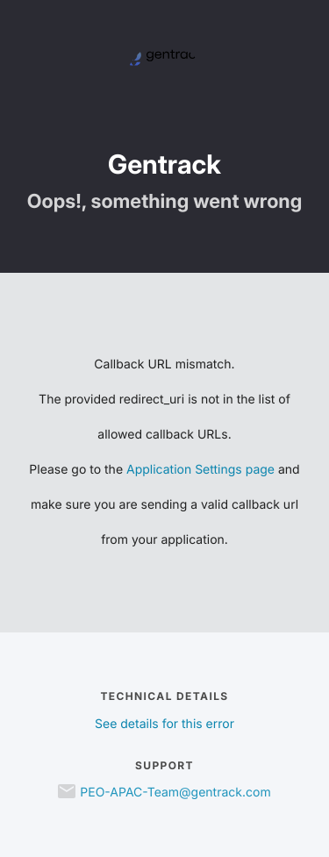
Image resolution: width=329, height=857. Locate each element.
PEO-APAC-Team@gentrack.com (175, 792)
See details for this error (164, 724)
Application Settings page (200, 469)
